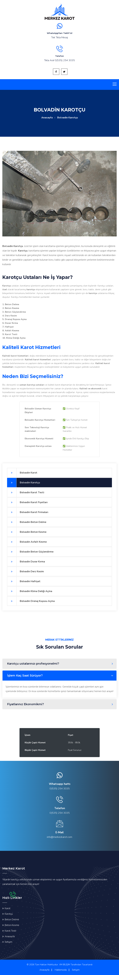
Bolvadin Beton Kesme (26, 532)
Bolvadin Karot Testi (25, 492)
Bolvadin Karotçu (23, 482)
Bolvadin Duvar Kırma (26, 561)
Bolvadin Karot (22, 472)
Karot (7, 908)
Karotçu (9, 913)
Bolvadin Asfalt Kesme (27, 542)
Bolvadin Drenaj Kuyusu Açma (31, 601)
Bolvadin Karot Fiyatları (27, 502)
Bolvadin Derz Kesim (25, 571)
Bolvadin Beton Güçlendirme (30, 551)
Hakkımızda (61, 969)
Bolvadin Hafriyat (23, 581)
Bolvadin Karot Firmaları (27, 512)
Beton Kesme (12, 925)
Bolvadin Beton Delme (26, 522)
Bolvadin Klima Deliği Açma (29, 591)
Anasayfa (47, 117)
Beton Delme (12, 919)
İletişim (8, 941)
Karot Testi (10, 930)
